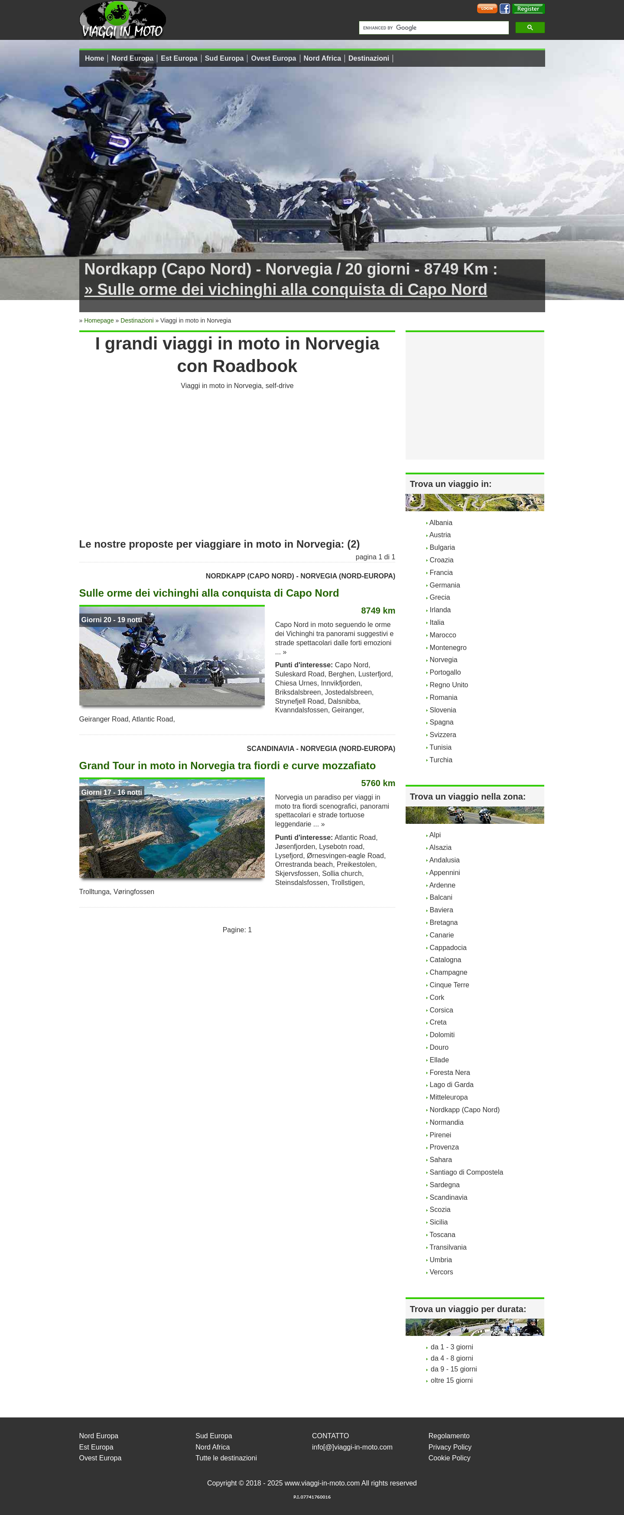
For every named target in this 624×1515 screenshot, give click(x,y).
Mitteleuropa (449, 1097)
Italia (437, 622)
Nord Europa (132, 58)
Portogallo (445, 672)
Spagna (442, 722)
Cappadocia (448, 947)
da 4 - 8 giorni (452, 1358)
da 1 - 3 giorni (452, 1347)
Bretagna (444, 922)
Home (94, 58)
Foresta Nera (450, 1072)
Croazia (442, 560)
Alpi (435, 835)
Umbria (441, 1260)
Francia (441, 572)
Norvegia (444, 659)
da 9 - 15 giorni (454, 1369)
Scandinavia (449, 1197)
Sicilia (439, 1222)
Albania (440, 522)
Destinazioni (368, 58)
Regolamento (449, 1436)
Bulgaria (442, 547)
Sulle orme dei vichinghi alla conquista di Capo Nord (209, 593)
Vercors (441, 1272)
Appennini (444, 872)
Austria (440, 535)
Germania (445, 585)
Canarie (442, 935)
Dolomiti (442, 1034)
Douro (439, 1047)
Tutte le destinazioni (226, 1458)
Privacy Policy (450, 1447)
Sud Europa (224, 58)
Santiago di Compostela (467, 1172)
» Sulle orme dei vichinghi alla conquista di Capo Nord (286, 289)
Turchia (440, 760)
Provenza (444, 1147)
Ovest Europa (273, 58)
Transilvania (448, 1247)
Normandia (447, 1122)
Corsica (441, 1010)
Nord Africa (322, 58)
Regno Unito (449, 685)
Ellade (439, 1060)
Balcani (441, 897)
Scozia (440, 1209)
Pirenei (441, 1135)
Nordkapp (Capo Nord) (465, 1109)
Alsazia (440, 847)
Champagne (449, 972)
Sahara (441, 1159)
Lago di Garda (452, 1084)
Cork (437, 997)
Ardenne (442, 885)
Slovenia (443, 710)
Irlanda (440, 610)
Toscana (442, 1234)
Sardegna (445, 1184)
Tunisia (440, 747)
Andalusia (444, 860)
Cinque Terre (449, 985)
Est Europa (179, 58)
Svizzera (443, 734)
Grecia (440, 597)
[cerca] (433, 28)
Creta (438, 1022)
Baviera (441, 910)
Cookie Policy (450, 1458)
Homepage (99, 320)
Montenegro (448, 647)
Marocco (443, 635)
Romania (444, 697)
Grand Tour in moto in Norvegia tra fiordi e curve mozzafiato (227, 765)
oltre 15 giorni (452, 1380)
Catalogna (446, 959)
